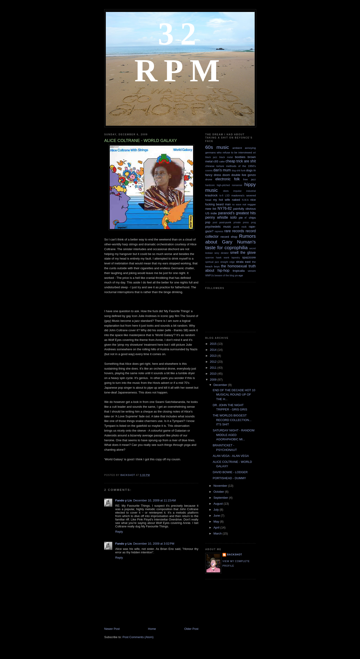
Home (152, 629)
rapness (219, 231)
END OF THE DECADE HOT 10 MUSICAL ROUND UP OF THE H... (234, 394)
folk (237, 179)
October (219, 491)
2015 (213, 343)
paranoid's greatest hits (237, 213)
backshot (234, 554)
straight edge (227, 262)
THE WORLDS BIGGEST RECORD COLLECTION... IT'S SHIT (232, 420)
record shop (229, 236)
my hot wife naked (226, 199)
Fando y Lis (123, 500)
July (217, 509)
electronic (223, 179)
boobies (240, 157)
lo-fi (221, 195)
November (221, 485)
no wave (237, 204)
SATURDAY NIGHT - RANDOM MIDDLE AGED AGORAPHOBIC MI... (233, 435)
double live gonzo (243, 175)
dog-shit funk (239, 170)
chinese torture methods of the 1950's (230, 165)
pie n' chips (247, 217)
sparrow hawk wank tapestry (222, 257)
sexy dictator (221, 253)
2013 (213, 355)
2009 (213, 379)
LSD (227, 195)
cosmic (209, 170)
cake (222, 161)
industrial (251, 191)
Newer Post (112, 629)
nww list (210, 208)
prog (253, 222)
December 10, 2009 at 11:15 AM (154, 500)
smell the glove (243, 253)
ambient (237, 147)
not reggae (249, 204)
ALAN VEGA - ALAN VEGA (231, 456)
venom (252, 270)
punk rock (239, 226)
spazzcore (249, 257)
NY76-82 (225, 208)
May (217, 521)
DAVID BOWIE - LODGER (230, 472)
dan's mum (222, 170)
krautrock (211, 195)
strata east (243, 261)
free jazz (249, 179)
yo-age (239, 275)
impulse (237, 191)
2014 (213, 349)
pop (207, 222)
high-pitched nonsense (229, 185)
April (217, 527)
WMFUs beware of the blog (219, 275)
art (254, 152)
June (217, 515)
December (221, 385)
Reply (119, 531)
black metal (226, 157)
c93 (216, 161)
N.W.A (245, 200)
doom (226, 175)
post (215, 222)
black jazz (211, 157)
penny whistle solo (221, 217)
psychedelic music (218, 226)
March (218, 533)
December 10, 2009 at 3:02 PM (153, 543)
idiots (226, 191)
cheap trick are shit (241, 161)
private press (241, 222)
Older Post (191, 629)
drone (208, 179)
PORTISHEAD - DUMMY (229, 478)
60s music (217, 147)
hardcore (210, 185)
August (219, 503)
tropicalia (239, 270)
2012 (213, 361)
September (221, 497)
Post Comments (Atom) (138, 637)
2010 (213, 373)
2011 (213, 367)
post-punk (225, 222)
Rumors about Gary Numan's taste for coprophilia (230, 241)
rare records (234, 231)
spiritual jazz (212, 262)
